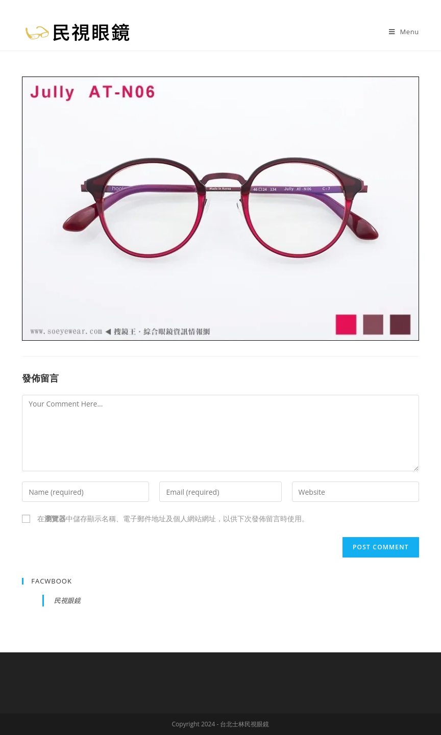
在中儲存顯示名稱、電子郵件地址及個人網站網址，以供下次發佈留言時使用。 (173, 518)
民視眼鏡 (67, 600)
